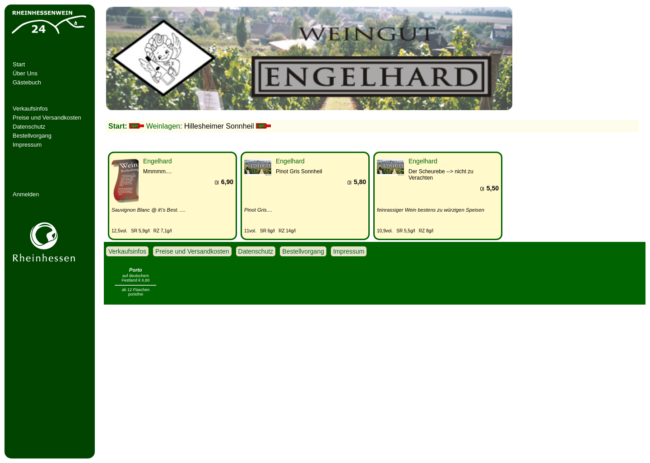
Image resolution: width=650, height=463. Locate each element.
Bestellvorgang (32, 135)
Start (19, 64)
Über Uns (25, 73)
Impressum (27, 144)
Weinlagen (163, 126)
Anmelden (26, 194)
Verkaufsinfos (30, 108)
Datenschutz (29, 126)
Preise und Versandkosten (47, 117)
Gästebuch (27, 82)
